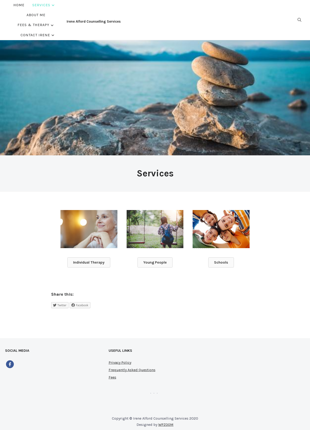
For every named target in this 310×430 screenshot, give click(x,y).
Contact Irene (213, 9)
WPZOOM (165, 404)
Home (83, 9)
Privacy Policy (120, 342)
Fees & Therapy (170, 9)
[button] (88, 242)
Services (105, 9)
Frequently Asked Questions (132, 349)
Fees (112, 356)
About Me (136, 9)
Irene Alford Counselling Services (32, 11)
